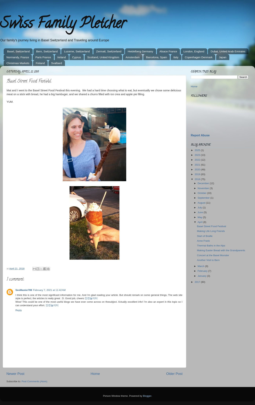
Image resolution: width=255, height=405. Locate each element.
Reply (18, 310)
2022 (198, 159)
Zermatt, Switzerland (108, 51)
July (200, 207)
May (200, 217)
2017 (198, 282)
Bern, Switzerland (47, 51)
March (201, 266)
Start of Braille (205, 236)
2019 (198, 174)
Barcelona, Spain (156, 57)
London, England (193, 51)
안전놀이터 (91, 298)
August (202, 202)
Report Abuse (200, 135)
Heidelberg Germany (140, 51)
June (201, 212)
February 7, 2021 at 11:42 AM (49, 290)
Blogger (147, 396)
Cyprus (76, 57)
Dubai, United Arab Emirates (228, 51)
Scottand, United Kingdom (103, 57)
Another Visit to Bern (208, 260)
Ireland (61, 57)
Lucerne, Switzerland (77, 51)
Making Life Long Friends (211, 231)
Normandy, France (17, 57)
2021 (198, 164)
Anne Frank (203, 240)
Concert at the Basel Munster (213, 255)
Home (95, 374)
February (203, 271)
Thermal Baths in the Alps (211, 245)
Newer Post (15, 374)
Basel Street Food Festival (211, 226)
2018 (198, 179)
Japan (222, 57)
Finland (40, 63)
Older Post (174, 374)
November (204, 188)
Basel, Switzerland (18, 51)
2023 (198, 155)
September (204, 197)
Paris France (43, 57)
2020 (198, 169)
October (202, 193)
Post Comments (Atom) (34, 381)
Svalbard (56, 63)
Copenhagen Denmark (198, 57)
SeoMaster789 (23, 290)
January (202, 276)
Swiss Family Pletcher (63, 24)
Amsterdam (133, 57)
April (200, 222)
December (204, 183)
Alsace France (168, 51)
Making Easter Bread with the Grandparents (221, 250)
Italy (175, 57)
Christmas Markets (17, 63)
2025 (198, 150)
